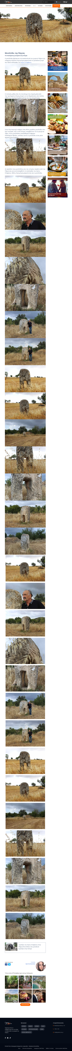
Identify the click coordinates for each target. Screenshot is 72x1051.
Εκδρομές (30, 973)
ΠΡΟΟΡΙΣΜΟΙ (28, 5)
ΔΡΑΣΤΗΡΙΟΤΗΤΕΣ (19, 5)
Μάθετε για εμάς (50, 1048)
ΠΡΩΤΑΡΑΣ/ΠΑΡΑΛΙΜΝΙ (33, 1029)
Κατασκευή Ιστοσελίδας (34, 1046)
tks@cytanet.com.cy (59, 1032)
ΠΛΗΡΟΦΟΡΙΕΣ (9, 5)
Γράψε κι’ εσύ (56, 5)
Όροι (19, 1048)
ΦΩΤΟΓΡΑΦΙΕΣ (48, 5)
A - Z (34, 5)
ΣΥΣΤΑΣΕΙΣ (40, 5)
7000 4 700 (56, 1029)
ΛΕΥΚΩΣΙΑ (24, 1026)
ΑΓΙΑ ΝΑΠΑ (24, 1029)
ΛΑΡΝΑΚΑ (37, 1026)
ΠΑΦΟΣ (43, 1026)
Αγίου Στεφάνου (26, 62)
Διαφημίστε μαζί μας (39, 1048)
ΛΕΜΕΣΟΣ (30, 1026)
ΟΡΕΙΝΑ (41, 1029)
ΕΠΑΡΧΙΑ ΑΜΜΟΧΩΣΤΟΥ (26, 1032)
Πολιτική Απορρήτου (27, 1048)
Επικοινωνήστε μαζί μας (61, 1048)
